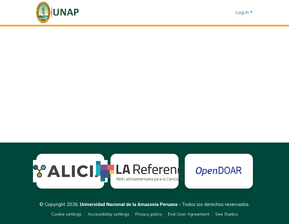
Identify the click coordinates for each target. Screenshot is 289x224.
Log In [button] (242, 12)
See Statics (226, 214)
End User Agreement (188, 214)
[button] (57, 12)
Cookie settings (66, 214)
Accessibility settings (108, 214)
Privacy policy (148, 214)
